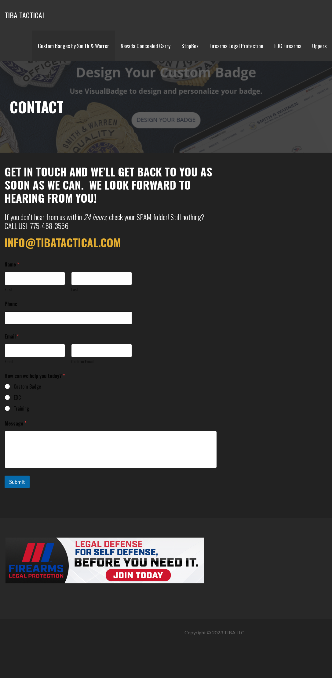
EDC (17, 397)
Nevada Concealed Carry (145, 46)
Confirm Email (82, 361)
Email (9, 361)
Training (21, 408)
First (8, 289)
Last (74, 289)
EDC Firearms (287, 46)
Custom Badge (27, 386)
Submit (17, 482)
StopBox (190, 46)
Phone (11, 304)
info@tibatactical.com (63, 242)
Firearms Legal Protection (236, 46)
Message (15, 423)
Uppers (319, 46)
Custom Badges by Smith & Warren (74, 46)
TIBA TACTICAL (25, 14)
